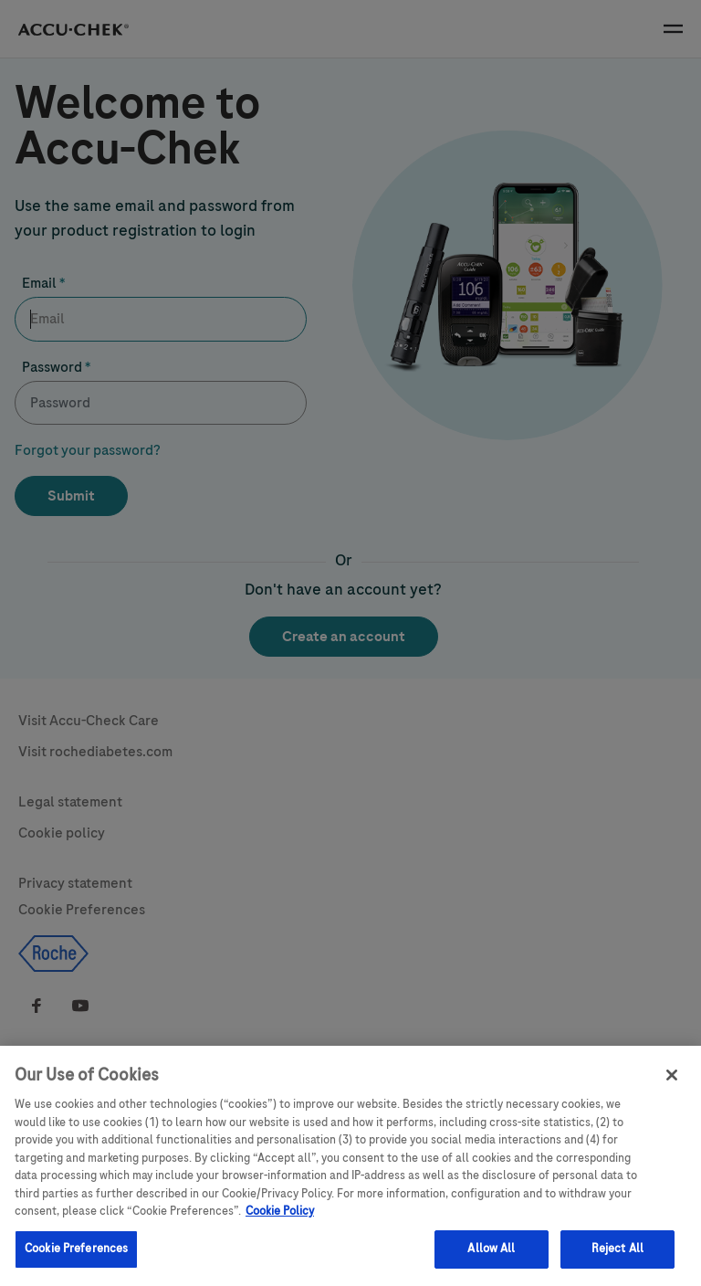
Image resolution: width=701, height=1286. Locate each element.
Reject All (617, 1256)
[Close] (672, 1082)
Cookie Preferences (76, 1256)
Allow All (491, 1256)
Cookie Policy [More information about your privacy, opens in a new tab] (280, 1218)
